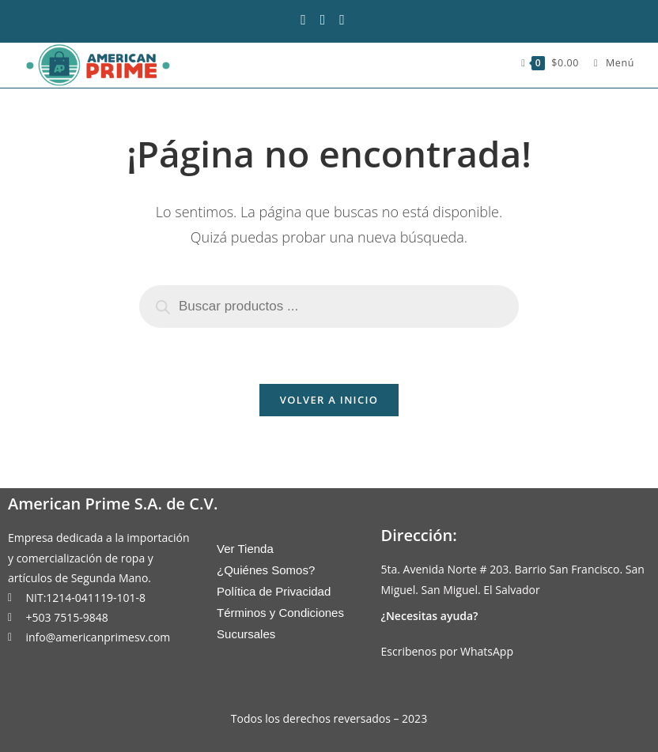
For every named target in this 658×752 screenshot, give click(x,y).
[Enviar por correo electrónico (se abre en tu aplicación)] (347, 19)
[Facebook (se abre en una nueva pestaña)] (310, 19)
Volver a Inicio (329, 400)
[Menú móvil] (608, 63)
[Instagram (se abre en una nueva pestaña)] (328, 19)
